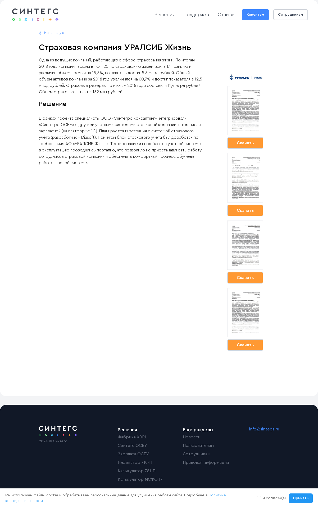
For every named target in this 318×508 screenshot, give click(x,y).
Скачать (245, 143)
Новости (191, 437)
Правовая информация (206, 462)
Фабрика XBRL (132, 437)
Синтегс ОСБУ (132, 445)
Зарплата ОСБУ (133, 454)
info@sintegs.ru (264, 429)
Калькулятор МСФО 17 (140, 479)
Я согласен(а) (274, 498)
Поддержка (196, 14)
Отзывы (226, 14)
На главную (54, 33)
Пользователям (198, 445)
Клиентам (255, 14)
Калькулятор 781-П (137, 471)
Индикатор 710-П (135, 462)
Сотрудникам (290, 14)
